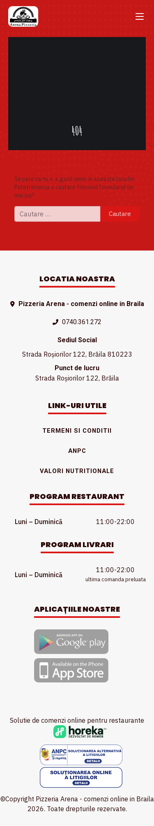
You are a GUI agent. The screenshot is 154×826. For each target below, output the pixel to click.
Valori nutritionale (77, 471)
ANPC (77, 451)
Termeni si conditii (77, 430)
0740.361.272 (81, 322)
